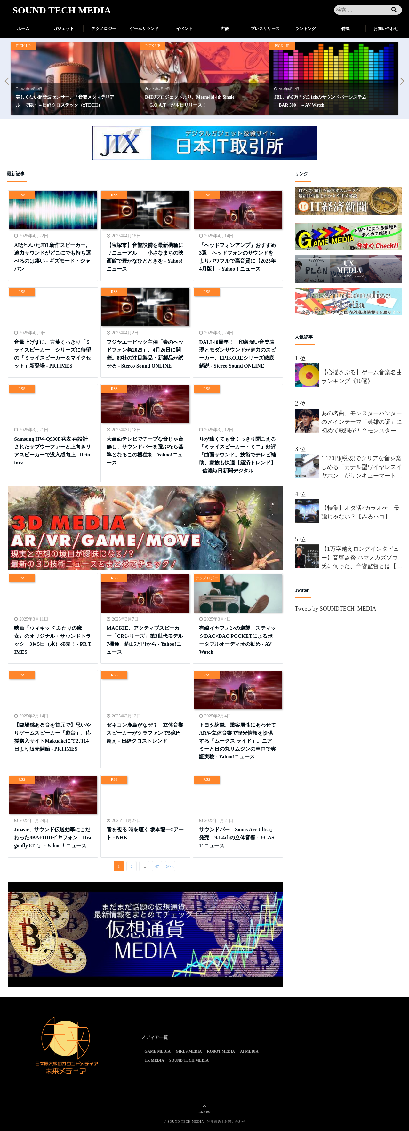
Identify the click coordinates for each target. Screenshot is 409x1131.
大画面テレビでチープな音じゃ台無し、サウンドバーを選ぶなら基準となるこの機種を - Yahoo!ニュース (145, 450)
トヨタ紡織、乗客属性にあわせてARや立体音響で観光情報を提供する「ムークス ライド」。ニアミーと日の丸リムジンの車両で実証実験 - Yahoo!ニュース (237, 740)
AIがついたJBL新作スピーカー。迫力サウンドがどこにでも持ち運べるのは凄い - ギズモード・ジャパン (52, 256)
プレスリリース (265, 28)
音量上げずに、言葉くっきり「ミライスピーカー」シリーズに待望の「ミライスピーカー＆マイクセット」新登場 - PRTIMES (52, 353)
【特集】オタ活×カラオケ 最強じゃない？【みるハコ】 (360, 512)
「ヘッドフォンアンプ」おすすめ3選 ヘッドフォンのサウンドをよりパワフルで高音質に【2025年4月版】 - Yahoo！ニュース (237, 256)
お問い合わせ (385, 28)
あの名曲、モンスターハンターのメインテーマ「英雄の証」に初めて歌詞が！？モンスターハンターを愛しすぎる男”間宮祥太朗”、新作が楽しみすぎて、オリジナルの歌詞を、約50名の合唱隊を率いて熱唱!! (361, 422)
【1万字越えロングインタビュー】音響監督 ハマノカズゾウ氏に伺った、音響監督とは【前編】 (361, 558)
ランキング (305, 28)
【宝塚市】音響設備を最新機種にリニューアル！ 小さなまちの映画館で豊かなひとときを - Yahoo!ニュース (145, 256)
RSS (22, 195)
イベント (184, 28)
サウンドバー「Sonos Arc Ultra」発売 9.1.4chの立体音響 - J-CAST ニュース (237, 837)
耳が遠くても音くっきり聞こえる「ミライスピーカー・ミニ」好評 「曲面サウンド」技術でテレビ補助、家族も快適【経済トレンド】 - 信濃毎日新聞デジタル (237, 454)
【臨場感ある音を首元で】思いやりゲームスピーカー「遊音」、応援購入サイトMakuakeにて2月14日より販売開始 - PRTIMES (52, 736)
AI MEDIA (249, 1051)
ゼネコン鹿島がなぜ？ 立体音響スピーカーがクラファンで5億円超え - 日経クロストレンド (145, 732)
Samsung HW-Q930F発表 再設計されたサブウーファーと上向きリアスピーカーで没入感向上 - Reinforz (52, 450)
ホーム (23, 28)
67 (157, 866)
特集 (345, 28)
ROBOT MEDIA (221, 1051)
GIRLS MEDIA (189, 1051)
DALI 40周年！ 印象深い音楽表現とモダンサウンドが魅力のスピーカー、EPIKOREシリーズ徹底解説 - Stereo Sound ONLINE (237, 353)
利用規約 (214, 1121)
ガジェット (63, 28)
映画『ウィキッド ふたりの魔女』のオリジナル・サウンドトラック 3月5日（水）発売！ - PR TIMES (52, 639)
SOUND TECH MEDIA (61, 10)
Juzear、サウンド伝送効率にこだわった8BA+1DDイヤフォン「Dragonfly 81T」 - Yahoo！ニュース (52, 837)
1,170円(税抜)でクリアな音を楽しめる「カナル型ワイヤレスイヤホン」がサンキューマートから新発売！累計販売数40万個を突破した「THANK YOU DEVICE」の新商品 (361, 467)
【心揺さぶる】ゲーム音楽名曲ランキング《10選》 (361, 376)
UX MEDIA (154, 1060)
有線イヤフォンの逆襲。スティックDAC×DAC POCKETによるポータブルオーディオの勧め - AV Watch (237, 639)
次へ (170, 866)
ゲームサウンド (144, 28)
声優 (225, 28)
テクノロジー (103, 28)
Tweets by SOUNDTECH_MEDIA (335, 608)
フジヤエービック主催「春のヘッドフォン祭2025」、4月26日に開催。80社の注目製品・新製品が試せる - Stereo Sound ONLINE (145, 353)
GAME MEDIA (157, 1051)
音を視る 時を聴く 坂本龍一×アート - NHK (145, 833)
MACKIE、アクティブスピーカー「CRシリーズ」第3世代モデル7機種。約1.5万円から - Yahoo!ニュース (145, 639)
